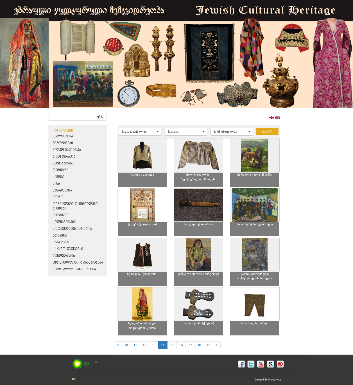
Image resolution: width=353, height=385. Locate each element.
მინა (56, 184)
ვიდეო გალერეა (67, 150)
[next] (216, 345)
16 (181, 345)
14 (163, 345)
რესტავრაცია (64, 157)
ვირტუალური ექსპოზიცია (74, 269)
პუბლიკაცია (63, 136)
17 (190, 345)
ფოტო (58, 197)
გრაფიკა (60, 235)
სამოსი (59, 177)
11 (135, 345)
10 (126, 345)
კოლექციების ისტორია (72, 229)
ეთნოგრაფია (64, 256)
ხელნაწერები (64, 222)
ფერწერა (60, 170)
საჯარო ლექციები (68, 249)
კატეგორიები (64, 131)
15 (172, 345)
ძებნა (100, 116)
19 (208, 345)
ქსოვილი (60, 215)
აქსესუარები (63, 163)
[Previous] (118, 345)
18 (199, 345)
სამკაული (61, 242)
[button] (140, 132)
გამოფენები (63, 143)
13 (153, 345)
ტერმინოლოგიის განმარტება (78, 262)
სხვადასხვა (62, 190)
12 (144, 345)
